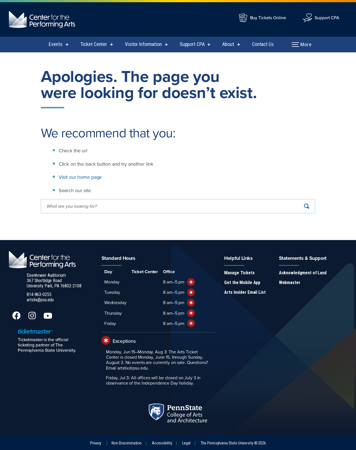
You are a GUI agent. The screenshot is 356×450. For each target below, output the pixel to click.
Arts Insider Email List (244, 292)
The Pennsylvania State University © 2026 (233, 443)
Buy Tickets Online (268, 17)
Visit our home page (80, 176)
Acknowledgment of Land (303, 272)
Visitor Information (143, 44)
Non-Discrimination (127, 443)
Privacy (95, 443)
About (228, 44)
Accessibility (162, 443)
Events (55, 44)
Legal (186, 443)
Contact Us (263, 44)
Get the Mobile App (242, 282)
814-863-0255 (39, 294)
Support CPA (327, 17)
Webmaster (289, 282)
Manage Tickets (239, 272)
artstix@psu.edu (40, 299)
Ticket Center (93, 44)
